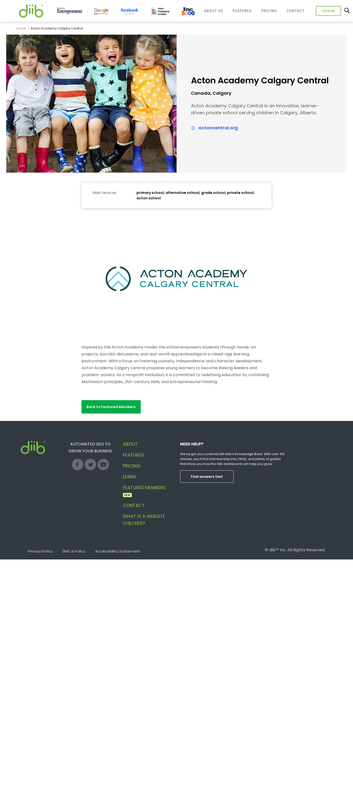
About (130, 444)
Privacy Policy (40, 551)
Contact (295, 11)
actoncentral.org (218, 128)
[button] (111, 407)
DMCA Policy (73, 551)
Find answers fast (207, 476)
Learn (129, 477)
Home (21, 28)
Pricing (269, 11)
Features (242, 11)
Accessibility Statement (117, 551)
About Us (213, 11)
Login (328, 10)
